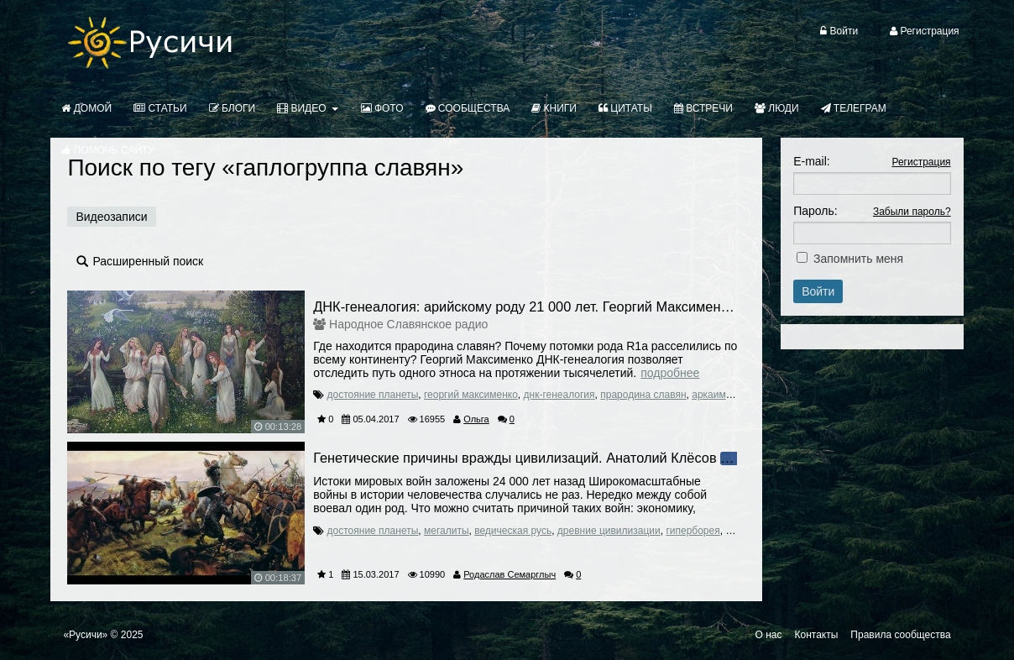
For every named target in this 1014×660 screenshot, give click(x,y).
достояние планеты (373, 395)
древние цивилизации (609, 531)
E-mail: (811, 161)
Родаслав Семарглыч (509, 574)
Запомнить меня (858, 258)
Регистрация (920, 162)
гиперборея (692, 531)
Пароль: (815, 210)
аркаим (709, 395)
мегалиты (446, 531)
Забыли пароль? (912, 211)
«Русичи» (85, 635)
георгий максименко (471, 395)
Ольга (476, 419)
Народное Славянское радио (408, 324)
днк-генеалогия (559, 395)
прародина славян (643, 395)
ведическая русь (512, 531)
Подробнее (669, 373)
